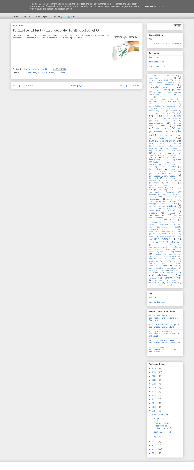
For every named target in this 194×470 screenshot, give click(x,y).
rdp (165, 220)
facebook (158, 132)
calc (151, 97)
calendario (162, 97)
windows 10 (174, 272)
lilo (175, 185)
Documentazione (157, 302)
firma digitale (170, 148)
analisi (178, 80)
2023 (155, 380)
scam (164, 234)
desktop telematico (172, 118)
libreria (152, 185)
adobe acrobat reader (158, 78)
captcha (177, 99)
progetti (171, 213)
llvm (161, 190)
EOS (150, 39)
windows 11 (165, 275)
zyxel (169, 285)
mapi (165, 194)
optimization (155, 202)
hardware (168, 162)
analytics (172, 83)
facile (152, 57)
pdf (150, 206)
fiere (151, 144)
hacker (156, 162)
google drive (155, 160)
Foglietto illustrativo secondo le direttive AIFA (163, 424)
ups (163, 263)
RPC (179, 232)
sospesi (157, 249)
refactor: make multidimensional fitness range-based (163, 349)
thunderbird (155, 259)
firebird (153, 148)
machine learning (164, 192)
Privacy (58, 17)
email (164, 125)
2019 (155, 391)
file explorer (175, 144)
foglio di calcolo (157, 151)
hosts (179, 162)
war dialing (172, 268)
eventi (167, 128)
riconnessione (155, 232)
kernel (169, 181)
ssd (161, 252)
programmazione (157, 215)
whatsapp (173, 270)
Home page (76, 85)
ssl (169, 252)
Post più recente (23, 85)
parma (164, 204)
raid (173, 218)
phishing (171, 206)
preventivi (169, 208)
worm (151, 285)
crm (168, 113)
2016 (155, 403)
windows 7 (154, 278)
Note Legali (42, 17)
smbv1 (179, 245)
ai (175, 78)
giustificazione (170, 155)
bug (179, 92)
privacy (172, 211)
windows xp (154, 283)
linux (173, 187)
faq (34, 73)
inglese (163, 171)
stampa (178, 252)
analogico (158, 83)
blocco (169, 92)
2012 (155, 445)
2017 (155, 399)
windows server (173, 278)
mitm (175, 194)
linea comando (156, 188)
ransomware (153, 220)
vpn (150, 268)
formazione (176, 151)
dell (156, 118)
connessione (171, 108)
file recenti (158, 146)
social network (160, 247)
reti (175, 225)
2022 (155, 384)
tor (173, 259)
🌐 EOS (71, 17)
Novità (152, 298)
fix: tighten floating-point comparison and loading (164, 326)
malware (152, 195)
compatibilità (155, 106)
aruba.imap (153, 90)
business (157, 94)
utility (173, 263)
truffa (167, 261)
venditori (153, 266)
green (169, 160)
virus (166, 266)
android (152, 85)
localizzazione (174, 190)
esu (157, 128)
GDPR (174, 153)
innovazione (176, 171)
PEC (159, 206)
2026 (155, 368)
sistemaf (60, 73)
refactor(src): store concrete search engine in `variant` (163, 318)
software (177, 247)
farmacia (42, 73)
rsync (155, 234)
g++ (155, 153)
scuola (152, 236)
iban (151, 167)
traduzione (153, 261)
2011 (155, 449)
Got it (161, 6)
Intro (27, 17)
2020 (155, 388)
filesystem (172, 146)
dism (173, 121)
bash (179, 90)
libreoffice (171, 183)
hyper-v (174, 164)
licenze (165, 185)
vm (176, 266)
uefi (179, 261)
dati (179, 116)
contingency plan (156, 111)
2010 (155, 453)
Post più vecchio (130, 85)
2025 (155, 372)
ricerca (164, 227)
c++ (174, 94)
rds (174, 220)
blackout (157, 92)
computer (153, 108)
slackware (176, 242)
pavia (174, 204)
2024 (155, 376)
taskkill (172, 254)
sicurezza (154, 66)
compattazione (171, 106)
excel (179, 128)
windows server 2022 (165, 280)
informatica (155, 169)
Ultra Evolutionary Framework (165, 44)
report (173, 222)
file (162, 144)
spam (168, 250)
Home (16, 17)
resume (152, 224)
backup (167, 90)
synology (158, 254)
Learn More (150, 6)
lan (179, 181)
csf (29, 73)
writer (160, 285)
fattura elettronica (162, 141)
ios (166, 178)
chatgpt (152, 104)
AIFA (23, 73)
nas (160, 197)
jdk (150, 181)
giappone (152, 155)
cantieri (165, 99)
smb (169, 245)
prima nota (154, 211)
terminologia (169, 257)
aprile (158, 437)
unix (155, 263)
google (152, 157)
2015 (155, 407)
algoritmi (163, 80)
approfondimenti (159, 87)
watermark (153, 270)
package (152, 204)
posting (152, 208)
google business (170, 157)
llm (150, 190)
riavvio (152, 227)
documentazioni (156, 123)
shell (179, 236)
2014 (155, 411)
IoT (175, 178)
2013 (155, 442)
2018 (155, 395)
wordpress (171, 283)
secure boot (165, 236)
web (163, 270)
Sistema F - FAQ (162, 432)
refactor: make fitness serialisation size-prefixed (164, 341)
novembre (159, 414)
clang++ (174, 104)
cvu (156, 116)
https (164, 164)
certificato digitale (165, 102)
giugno (158, 418)
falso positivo (165, 135)
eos (179, 125)
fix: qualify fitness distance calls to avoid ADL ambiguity (164, 333)
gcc (165, 153)
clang (163, 104)
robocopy (169, 232)
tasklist (152, 256)
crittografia (154, 113)
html (155, 165)
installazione (164, 174)
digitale (158, 121)
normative (154, 199)
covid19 (173, 111)
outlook (172, 201)
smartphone (158, 245)
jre (159, 181)
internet (153, 178)
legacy (156, 183)
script (174, 234)
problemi (153, 213)
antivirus (169, 85)
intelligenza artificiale (163, 176)
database (167, 116)
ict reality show (167, 167)
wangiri (159, 268)
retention (163, 224)
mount (151, 197)
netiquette (172, 197)
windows (154, 272)
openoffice (171, 199)
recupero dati (156, 222)
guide (51, 73)
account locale (169, 76)
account (152, 76)
